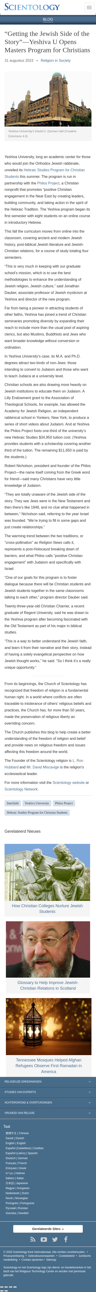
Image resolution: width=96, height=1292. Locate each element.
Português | (20, 1203)
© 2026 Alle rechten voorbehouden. (44, 1252)
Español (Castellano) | (25, 1148)
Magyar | (18, 1188)
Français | (16, 1163)
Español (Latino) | (22, 1153)
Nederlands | (17, 1193)
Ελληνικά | (16, 1168)
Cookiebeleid (66, 1255)
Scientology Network (21, 789)
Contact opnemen (32, 1259)
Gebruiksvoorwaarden (41, 1255)
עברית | (15, 1173)
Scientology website (69, 783)
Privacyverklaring (13, 1255)
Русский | (17, 1208)
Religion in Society (56, 60)
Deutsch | (17, 1158)
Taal (6, 1126)
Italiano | (15, 1178)
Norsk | (17, 1198)
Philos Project (48, 183)
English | (16, 1143)
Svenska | (17, 1213)
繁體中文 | (17, 1133)
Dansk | (15, 1138)
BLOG (48, 19)
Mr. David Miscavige (43, 767)
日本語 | (17, 1183)
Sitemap (51, 1259)
